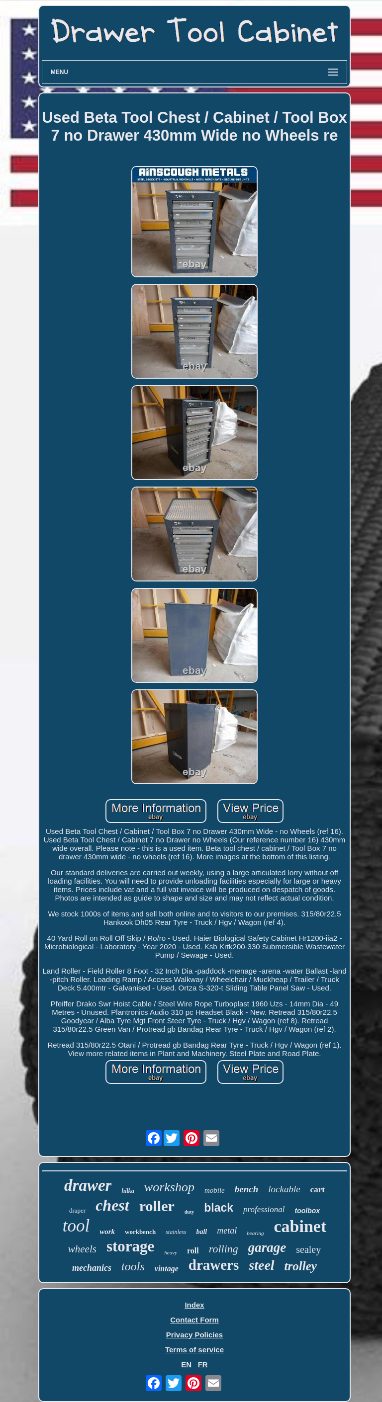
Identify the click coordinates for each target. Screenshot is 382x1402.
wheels (82, 1249)
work (107, 1232)
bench (247, 1189)
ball (201, 1232)
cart (317, 1189)
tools (133, 1266)
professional (264, 1209)
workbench (140, 1232)
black (218, 1207)
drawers (214, 1265)
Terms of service (194, 1349)
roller (157, 1206)
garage (267, 1247)
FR (203, 1364)
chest (112, 1205)
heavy (170, 1252)
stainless (176, 1232)
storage (130, 1246)
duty (189, 1212)
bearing (255, 1233)
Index (194, 1305)
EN (186, 1364)
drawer (87, 1185)
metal (227, 1231)
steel (261, 1265)
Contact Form (194, 1320)
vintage (167, 1268)
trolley (301, 1266)
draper (77, 1210)
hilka (127, 1190)
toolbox (307, 1211)
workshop (169, 1187)
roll (193, 1250)
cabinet (300, 1226)
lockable (284, 1189)
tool (76, 1226)
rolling (223, 1248)
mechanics (91, 1268)
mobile (214, 1190)
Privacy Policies (194, 1334)
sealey (308, 1249)
